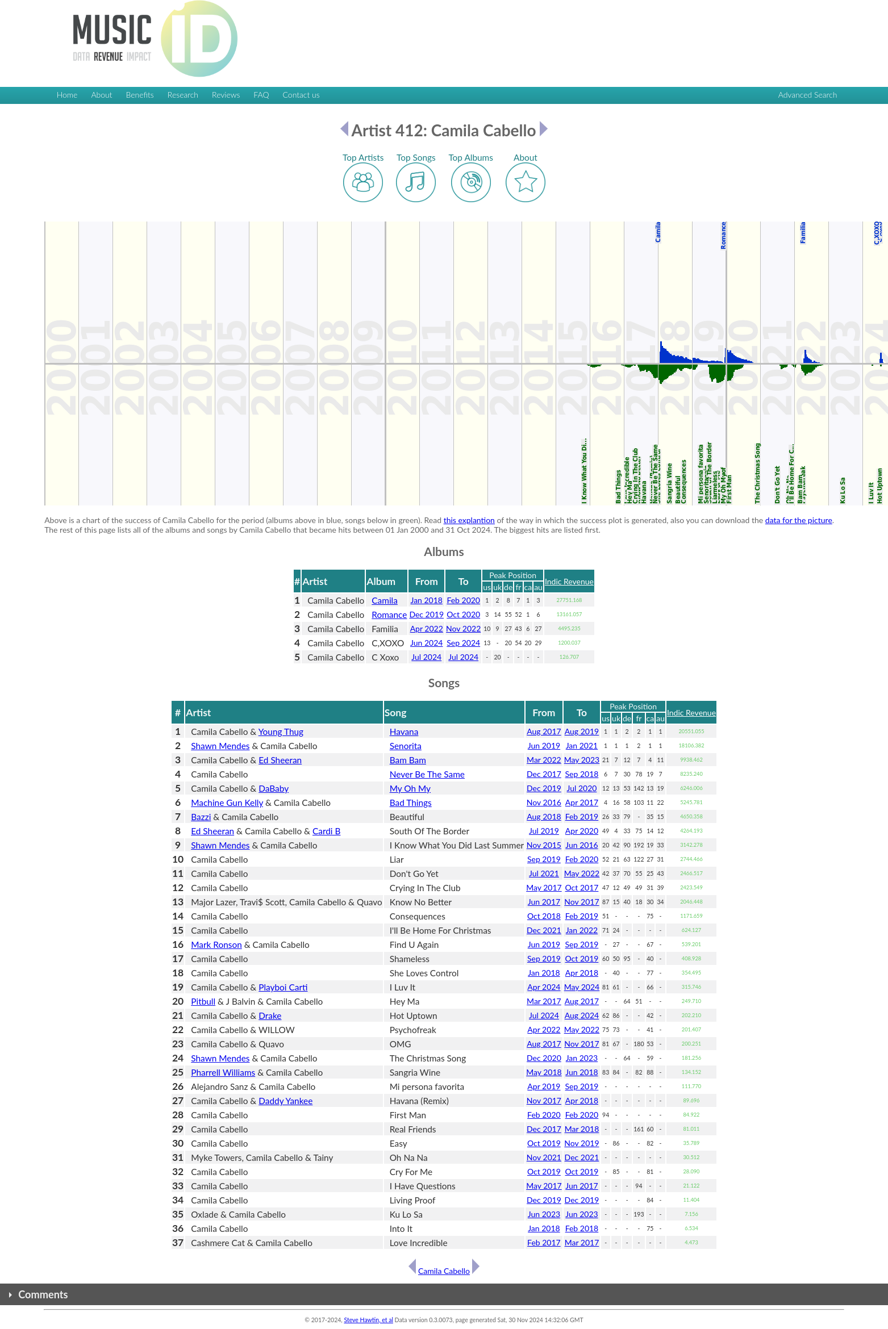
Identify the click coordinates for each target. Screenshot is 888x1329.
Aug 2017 (544, 731)
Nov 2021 (544, 1157)
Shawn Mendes (220, 746)
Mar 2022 (544, 759)
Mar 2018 (582, 1129)
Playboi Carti (283, 987)
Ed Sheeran (280, 760)
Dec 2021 (544, 930)
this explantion (469, 520)
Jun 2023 (544, 1214)
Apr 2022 (426, 628)
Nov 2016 (544, 802)
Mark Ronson (216, 944)
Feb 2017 (544, 1242)
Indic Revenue (569, 581)
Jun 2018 (581, 1072)
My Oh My (410, 788)
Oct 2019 (582, 958)
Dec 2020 (544, 1058)
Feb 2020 (463, 600)
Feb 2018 (582, 1228)
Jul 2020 (582, 788)
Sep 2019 (544, 859)
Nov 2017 (581, 901)
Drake (270, 1015)
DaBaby (274, 788)
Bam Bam (408, 760)
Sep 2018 (582, 774)
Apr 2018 (581, 972)
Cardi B (326, 831)
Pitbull (203, 1001)
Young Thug (281, 731)
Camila (385, 600)
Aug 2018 (544, 816)
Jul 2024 (426, 657)
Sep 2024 (463, 642)
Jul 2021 (544, 873)
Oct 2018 (544, 916)
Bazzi (201, 817)
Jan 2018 (427, 600)
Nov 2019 (581, 1143)
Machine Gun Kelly (227, 802)
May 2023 (582, 759)
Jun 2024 (426, 642)
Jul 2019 (544, 830)
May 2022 (582, 873)
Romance (389, 614)
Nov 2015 (544, 845)
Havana (404, 731)
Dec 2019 (426, 614)
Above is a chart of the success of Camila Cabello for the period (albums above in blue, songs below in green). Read (243, 520)
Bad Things (411, 802)
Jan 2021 (582, 745)
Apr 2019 (543, 1086)
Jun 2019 (544, 745)
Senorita (406, 746)
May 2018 (544, 1072)
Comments (43, 1294)
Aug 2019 (582, 731)
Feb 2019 (582, 816)
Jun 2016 (581, 845)
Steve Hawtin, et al (368, 1320)
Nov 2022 (463, 628)
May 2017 (544, 887)
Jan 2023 (582, 1058)
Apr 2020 (581, 830)
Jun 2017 (544, 901)
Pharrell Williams (223, 1072)
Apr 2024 (543, 987)
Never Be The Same (427, 774)
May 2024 (582, 987)
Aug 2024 (582, 1015)
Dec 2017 (544, 774)
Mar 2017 (544, 1001)
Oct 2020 (463, 614)
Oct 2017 (582, 887)
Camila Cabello (444, 1271)
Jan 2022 (582, 930)
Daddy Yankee (285, 1101)
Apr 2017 (581, 802)
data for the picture (798, 520)
